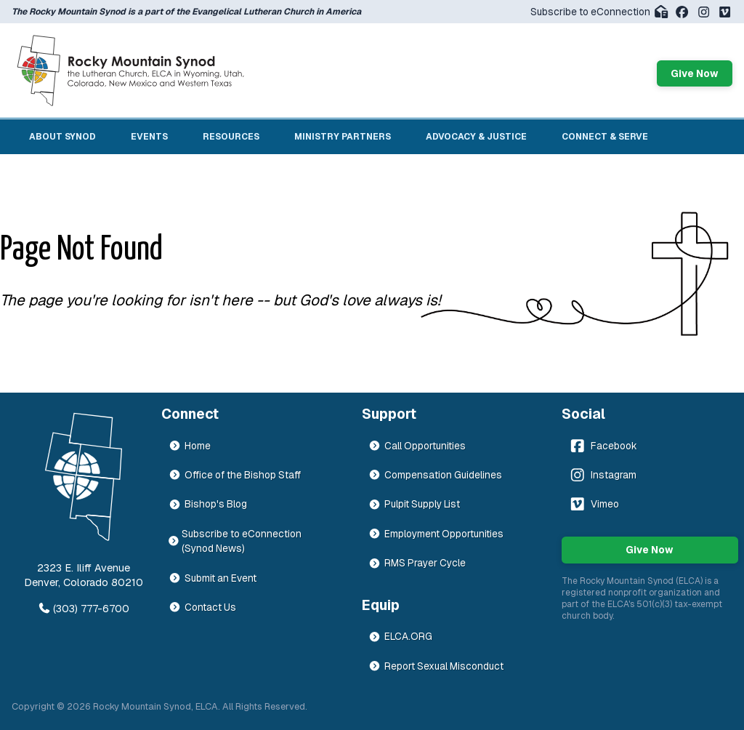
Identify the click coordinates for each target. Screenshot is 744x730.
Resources (231, 137)
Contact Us (202, 607)
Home (190, 445)
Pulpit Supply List (414, 503)
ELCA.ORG (400, 636)
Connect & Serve (605, 137)
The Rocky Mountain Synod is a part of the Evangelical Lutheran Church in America (186, 11)
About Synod (62, 137)
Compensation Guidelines (435, 474)
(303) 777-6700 (83, 608)
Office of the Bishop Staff (235, 474)
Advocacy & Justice (476, 137)
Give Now (695, 73)
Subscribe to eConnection (599, 11)
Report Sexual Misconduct (436, 666)
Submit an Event (212, 578)
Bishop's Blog (208, 503)
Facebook (602, 445)
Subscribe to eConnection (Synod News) (235, 541)
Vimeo (593, 504)
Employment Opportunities (436, 533)
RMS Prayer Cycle (417, 562)
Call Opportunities (417, 445)
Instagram (602, 475)
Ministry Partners (342, 137)
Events (149, 137)
